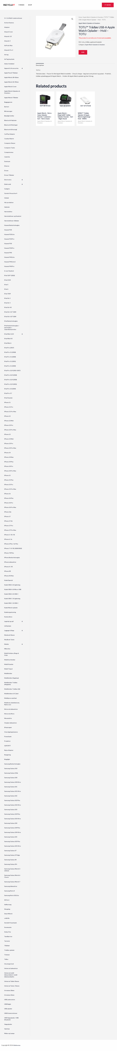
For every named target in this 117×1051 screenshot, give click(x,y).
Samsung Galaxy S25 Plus (12, 841)
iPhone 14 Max (9, 457)
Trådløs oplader (9, 950)
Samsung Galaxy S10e (11, 773)
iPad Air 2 (7, 298)
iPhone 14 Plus (8, 461)
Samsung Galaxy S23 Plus (12, 814)
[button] (108, 5)
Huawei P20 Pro (9, 239)
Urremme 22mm (9, 995)
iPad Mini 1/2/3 (14, 334)
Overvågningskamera (11, 732)
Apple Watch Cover (10, 86)
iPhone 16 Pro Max (10, 507)
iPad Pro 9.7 (8, 393)
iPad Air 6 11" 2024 (10, 312)
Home (80, 17)
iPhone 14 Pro (8, 466)
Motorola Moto (9, 714)
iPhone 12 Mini (9, 420)
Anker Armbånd (9, 64)
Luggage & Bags (14, 630)
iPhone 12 (7, 416)
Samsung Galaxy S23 (10, 809)
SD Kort (6, 900)
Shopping (7, 909)
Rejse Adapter (8, 750)
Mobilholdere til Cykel (11, 693)
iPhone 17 (7, 516)
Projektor (7, 741)
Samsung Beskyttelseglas (12, 764)
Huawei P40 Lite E (10, 262)
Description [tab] (40, 65)
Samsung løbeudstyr (10, 886)
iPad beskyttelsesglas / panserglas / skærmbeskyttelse (11, 327)
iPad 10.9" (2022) (9, 275)
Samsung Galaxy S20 (10, 777)
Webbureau (17, 1045)
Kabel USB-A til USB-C (11, 594)
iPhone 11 (7, 402)
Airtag (6, 54)
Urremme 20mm (9, 990)
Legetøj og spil (14, 621)
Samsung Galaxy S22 (10, 796)
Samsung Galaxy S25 (10, 837)
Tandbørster (8, 936)
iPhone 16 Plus (8, 498)
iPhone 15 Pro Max (10, 489)
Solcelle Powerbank (10, 923)
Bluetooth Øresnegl (10, 129)
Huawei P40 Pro (9, 266)
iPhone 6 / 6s (8, 539)
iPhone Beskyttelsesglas (12, 557)
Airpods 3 (7, 41)
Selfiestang (7, 904)
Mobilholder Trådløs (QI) (12, 689)
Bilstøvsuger (8, 111)
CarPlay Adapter (9, 134)
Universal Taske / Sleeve (11, 986)
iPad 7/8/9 (7, 293)
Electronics (14, 179)
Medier (14, 644)
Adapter (7, 27)
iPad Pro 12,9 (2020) (10, 379)
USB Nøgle (7, 1004)
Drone (6, 170)
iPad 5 (6, 284)
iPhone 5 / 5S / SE (9, 534)
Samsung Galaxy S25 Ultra (12, 846)
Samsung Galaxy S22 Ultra (12, 805)
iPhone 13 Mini (9, 439)
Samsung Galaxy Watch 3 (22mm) (12, 869)
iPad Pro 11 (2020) (10, 357)
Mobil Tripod (8, 669)
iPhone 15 (7, 475)
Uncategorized (9, 964)
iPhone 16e (7, 512)
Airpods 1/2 (8, 36)
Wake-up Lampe (9, 1033)
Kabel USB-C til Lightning (12, 598)
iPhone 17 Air (8, 521)
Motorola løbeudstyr (11, 709)
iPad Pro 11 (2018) (10, 352)
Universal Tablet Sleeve (11, 981)
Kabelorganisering (10, 612)
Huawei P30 (8, 243)
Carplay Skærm (9, 138)
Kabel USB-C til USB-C (11, 603)
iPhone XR (7, 571)
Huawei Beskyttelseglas (12, 225)
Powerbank (7, 736)
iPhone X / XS (8, 566)
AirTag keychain (9, 59)
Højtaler (7, 207)
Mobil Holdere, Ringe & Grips (11, 654)
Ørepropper (8, 727)
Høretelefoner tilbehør (11, 221)
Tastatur (7, 941)
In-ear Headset (9, 271)
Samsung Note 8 (9, 891)
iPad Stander (8, 398)
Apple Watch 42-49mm (11, 82)
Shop (28, 5)
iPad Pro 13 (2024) (10, 389)
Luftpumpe (7, 626)
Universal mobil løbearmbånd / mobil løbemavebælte (10, 975)
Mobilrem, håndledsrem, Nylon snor (12, 703)
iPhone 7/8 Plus (9, 553)
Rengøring (7, 755)
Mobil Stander (8, 664)
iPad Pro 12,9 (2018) (10, 375)
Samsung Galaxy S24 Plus (12, 828)
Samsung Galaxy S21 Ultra (12, 791)
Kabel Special (8, 580)
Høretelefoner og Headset (12, 216)
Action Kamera (9, 22)
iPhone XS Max (9, 576)
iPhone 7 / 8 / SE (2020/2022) (13, 548)
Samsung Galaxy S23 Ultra (12, 818)
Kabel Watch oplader (11, 607)
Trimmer (7, 954)
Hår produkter (9, 202)
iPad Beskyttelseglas (11, 321)
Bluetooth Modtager (11, 125)
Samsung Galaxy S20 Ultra (12, 782)
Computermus (8, 152)
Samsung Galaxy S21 (10, 786)
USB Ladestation (9, 999)
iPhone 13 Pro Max (10, 448)
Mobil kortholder (9, 660)
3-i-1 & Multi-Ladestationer (13, 18)
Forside (21, 5)
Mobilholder (8, 673)
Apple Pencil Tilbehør (11, 73)
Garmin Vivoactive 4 (10, 193)
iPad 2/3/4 (7, 280)
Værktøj (7, 1029)
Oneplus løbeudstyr (10, 723)
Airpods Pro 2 (8, 50)
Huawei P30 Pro (9, 248)
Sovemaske (7, 927)
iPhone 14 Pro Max (10, 471)
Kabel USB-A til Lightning (12, 585)
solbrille (6, 918)
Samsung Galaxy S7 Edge (12, 855)
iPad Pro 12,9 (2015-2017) (12, 370)
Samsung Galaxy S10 (10, 768)
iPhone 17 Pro (8, 525)
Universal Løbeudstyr (11, 968)
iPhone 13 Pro (8, 443)
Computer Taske (9, 148)
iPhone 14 (7, 452)
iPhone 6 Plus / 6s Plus (11, 544)
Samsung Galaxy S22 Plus (12, 800)
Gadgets (7, 189)
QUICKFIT (7, 745)
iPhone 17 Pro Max (10, 530)
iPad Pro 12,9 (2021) (10, 384)
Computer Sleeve (9, 143)
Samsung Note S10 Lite (11, 895)
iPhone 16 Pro (8, 503)
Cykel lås (7, 157)
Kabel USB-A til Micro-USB (12, 589)
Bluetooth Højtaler (10, 120)
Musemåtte (8, 718)
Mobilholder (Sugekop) (11, 678)
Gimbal (6, 198)
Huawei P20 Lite (9, 234)
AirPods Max (8, 45)
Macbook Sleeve (9, 635)
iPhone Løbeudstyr (10, 562)
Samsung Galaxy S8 (10, 859)
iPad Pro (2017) (9, 347)
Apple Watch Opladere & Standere (12, 92)
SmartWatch (8, 913)
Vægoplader (8, 1024)
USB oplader (8, 1008)
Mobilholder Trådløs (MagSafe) (10, 683)
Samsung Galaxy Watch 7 (12, 882)
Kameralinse (8, 617)
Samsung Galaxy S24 (10, 823)
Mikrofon (7, 649)
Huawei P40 (8, 252)
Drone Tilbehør (9, 175)
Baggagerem (8, 102)
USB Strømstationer (10, 1013)
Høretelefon (8, 211)
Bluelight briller (9, 116)
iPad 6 (6, 289)
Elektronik (14, 184)
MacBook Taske (9, 639)
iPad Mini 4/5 (8, 338)
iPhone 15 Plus (8, 480)
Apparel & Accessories (14, 68)
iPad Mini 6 (7, 343)
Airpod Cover (8, 32)
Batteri (6, 106)
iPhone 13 (7, 434)
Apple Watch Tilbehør (11, 97)
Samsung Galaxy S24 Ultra (12, 832)
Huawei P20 (8, 230)
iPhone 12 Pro (8, 425)
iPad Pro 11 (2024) (10, 366)
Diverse (6, 166)
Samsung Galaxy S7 (10, 850)
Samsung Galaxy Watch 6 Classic (12, 876)
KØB (83, 52)
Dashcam (7, 161)
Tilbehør (7, 945)
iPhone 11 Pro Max (10, 411)
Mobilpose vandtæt (10, 698)
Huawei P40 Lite (9, 257)
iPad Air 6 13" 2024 (10, 316)
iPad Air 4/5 (8, 307)
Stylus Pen (7, 932)
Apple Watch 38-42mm (11, 77)
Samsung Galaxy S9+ (10, 864)
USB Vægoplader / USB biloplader (11, 1018)
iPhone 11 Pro (8, 407)
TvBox (6, 959)
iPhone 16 (7, 493)
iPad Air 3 (7, 303)
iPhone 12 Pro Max (10, 430)
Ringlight (7, 759)
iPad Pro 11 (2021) (10, 361)
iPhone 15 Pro (8, 484)
